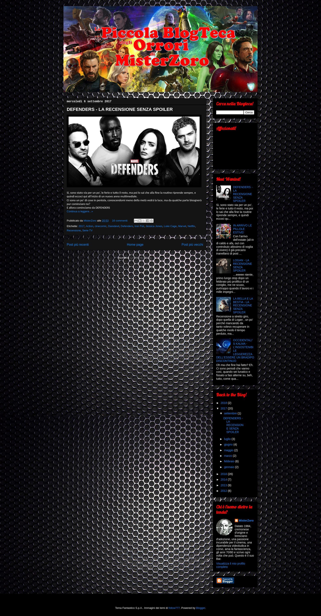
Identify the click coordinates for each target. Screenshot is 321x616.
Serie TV (87, 230)
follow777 (174, 607)
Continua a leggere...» (80, 211)
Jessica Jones (154, 226)
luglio (228, 439)
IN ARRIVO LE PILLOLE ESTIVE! (242, 229)
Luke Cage (170, 226)
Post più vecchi (192, 244)
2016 (224, 474)
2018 (224, 403)
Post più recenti (78, 244)
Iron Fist (139, 226)
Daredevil (113, 226)
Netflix (191, 226)
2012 (224, 490)
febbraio (229, 461)
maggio (229, 450)
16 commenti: (120, 220)
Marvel (182, 226)
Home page (135, 244)
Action (89, 226)
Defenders (127, 226)
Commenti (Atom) (140, 257)
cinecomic (101, 226)
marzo (228, 455)
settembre (230, 413)
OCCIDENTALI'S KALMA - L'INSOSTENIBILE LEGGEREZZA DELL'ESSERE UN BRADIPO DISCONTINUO (235, 351)
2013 (224, 485)
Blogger (200, 607)
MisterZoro (246, 520)
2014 (224, 479)
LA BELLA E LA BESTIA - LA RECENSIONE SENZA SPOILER (243, 305)
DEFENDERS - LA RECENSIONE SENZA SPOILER (120, 109)
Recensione (74, 230)
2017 (82, 226)
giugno (228, 444)
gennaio (229, 467)
